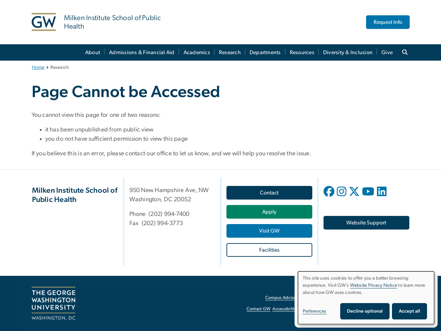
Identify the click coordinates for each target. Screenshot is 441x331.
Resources (302, 52)
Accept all (409, 311)
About (92, 52)
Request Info (388, 22)
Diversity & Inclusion (348, 52)
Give (387, 52)
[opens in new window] (330, 196)
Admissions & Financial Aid (142, 52)
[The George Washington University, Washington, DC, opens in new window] (53, 303)
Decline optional (365, 311)
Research (230, 52)
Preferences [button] (315, 311)
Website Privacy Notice (373, 285)
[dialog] (366, 297)
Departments (265, 52)
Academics (197, 52)
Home (38, 67)
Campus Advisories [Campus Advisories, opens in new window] (283, 298)
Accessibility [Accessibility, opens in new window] (284, 309)
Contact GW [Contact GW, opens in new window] (259, 309)
